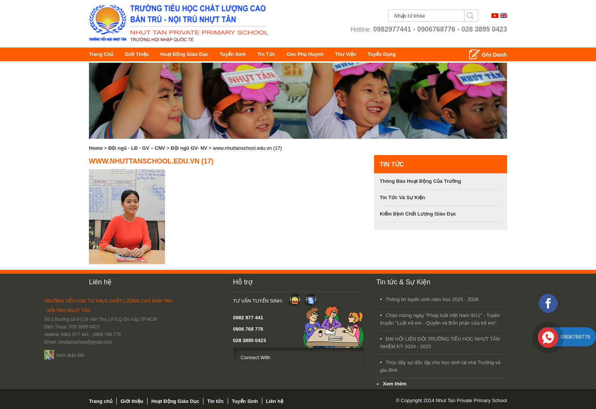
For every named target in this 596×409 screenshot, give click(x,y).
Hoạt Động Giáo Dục (197, 54)
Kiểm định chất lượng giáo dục (418, 214)
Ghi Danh (494, 54)
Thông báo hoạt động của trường (420, 181)
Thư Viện (375, 54)
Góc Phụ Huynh (341, 54)
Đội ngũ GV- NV (189, 148)
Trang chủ (103, 54)
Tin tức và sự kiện (402, 197)
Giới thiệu (141, 54)
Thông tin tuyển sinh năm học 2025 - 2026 (317, 299)
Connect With (168, 357)
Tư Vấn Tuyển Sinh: (171, 301)
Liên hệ (100, 282)
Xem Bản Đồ (28, 355)
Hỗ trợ (155, 282)
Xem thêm (280, 384)
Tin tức (281, 54)
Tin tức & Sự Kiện (288, 282)
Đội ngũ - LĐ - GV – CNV (136, 148)
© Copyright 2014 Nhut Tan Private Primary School (451, 400)
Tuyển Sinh (246, 54)
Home (96, 148)
